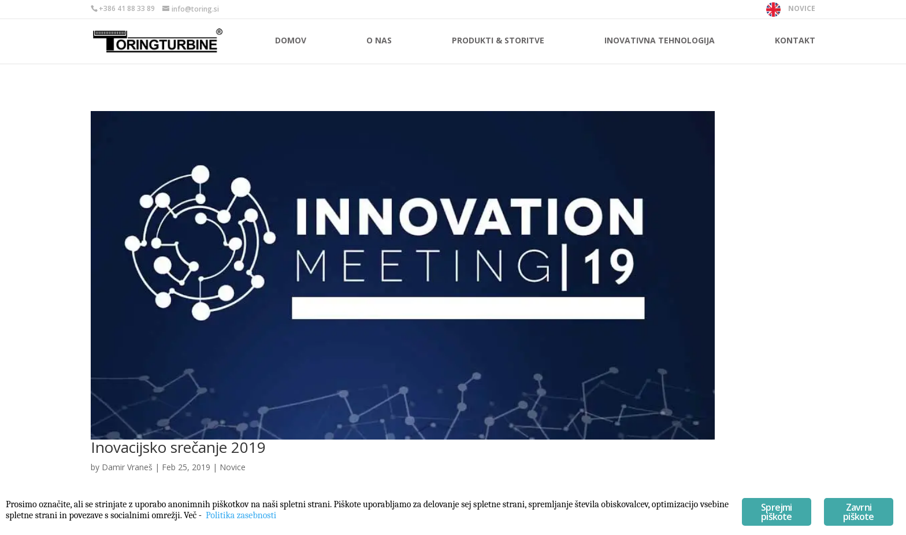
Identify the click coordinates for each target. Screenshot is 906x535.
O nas (379, 41)
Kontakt (795, 41)
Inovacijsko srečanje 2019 (178, 447)
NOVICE (801, 8)
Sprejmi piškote (776, 512)
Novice (233, 467)
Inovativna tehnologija (659, 41)
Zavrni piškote (858, 512)
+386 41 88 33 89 (127, 8)
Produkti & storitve (498, 41)
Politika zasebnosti (241, 515)
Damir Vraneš (127, 467)
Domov (290, 41)
